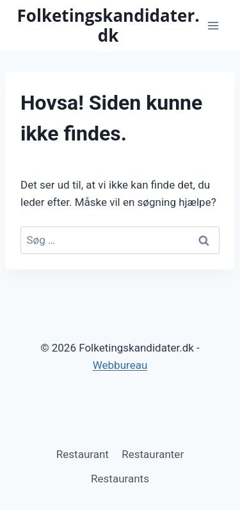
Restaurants (120, 478)
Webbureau (120, 365)
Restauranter (153, 454)
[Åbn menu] (213, 25)
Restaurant (82, 454)
